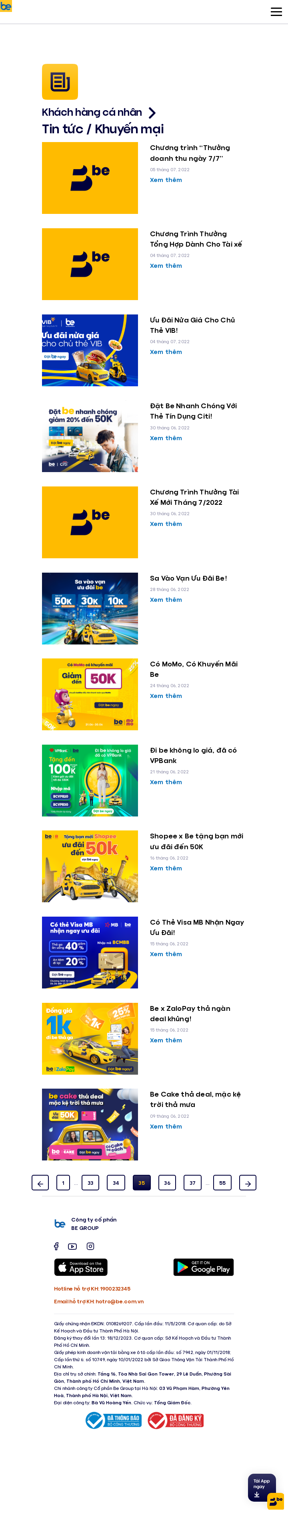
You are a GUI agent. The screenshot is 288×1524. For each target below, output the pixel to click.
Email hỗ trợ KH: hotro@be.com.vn (98, 1301)
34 (116, 1182)
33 (91, 1182)
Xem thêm (166, 179)
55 (222, 1182)
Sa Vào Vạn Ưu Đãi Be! (188, 577)
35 (141, 1182)
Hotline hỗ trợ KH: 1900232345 (92, 1288)
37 (193, 1182)
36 (167, 1182)
